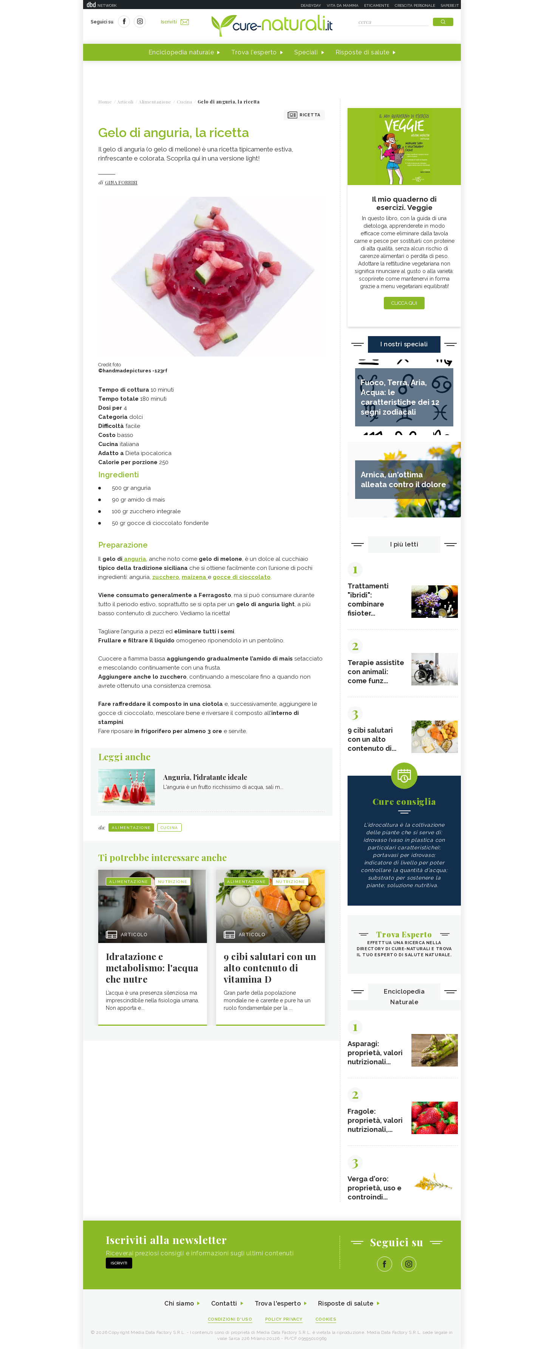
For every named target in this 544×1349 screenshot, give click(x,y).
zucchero (165, 577)
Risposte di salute (362, 52)
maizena (195, 577)
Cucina (169, 828)
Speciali (306, 52)
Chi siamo (179, 1303)
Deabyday (311, 5)
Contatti (224, 1303)
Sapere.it (450, 5)
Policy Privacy (284, 1319)
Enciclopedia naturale (181, 52)
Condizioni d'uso (230, 1319)
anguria (134, 559)
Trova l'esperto (254, 52)
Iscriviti (175, 22)
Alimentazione (131, 828)
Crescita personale (415, 5)
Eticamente (376, 5)
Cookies (326, 1319)
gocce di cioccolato (241, 577)
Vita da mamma (343, 5)
